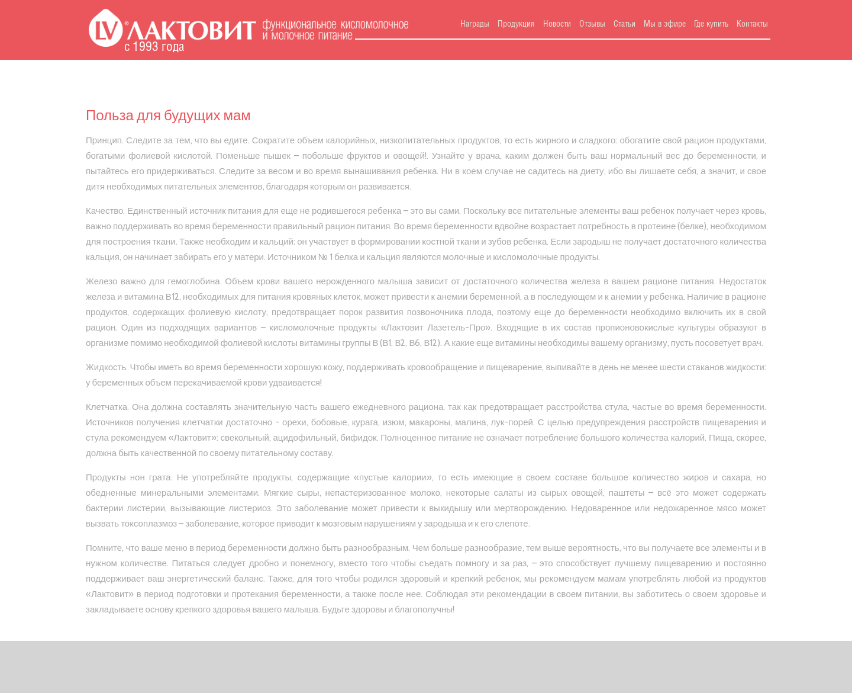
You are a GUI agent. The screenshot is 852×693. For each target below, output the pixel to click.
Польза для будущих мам (168, 115)
